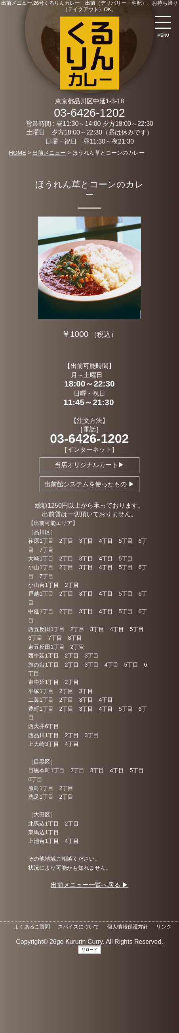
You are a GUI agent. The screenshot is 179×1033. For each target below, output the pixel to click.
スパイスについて (78, 927)
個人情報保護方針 (127, 927)
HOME (17, 152)
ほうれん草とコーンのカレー (89, 189)
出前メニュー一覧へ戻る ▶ (89, 885)
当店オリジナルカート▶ (89, 464)
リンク (163, 927)
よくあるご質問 (32, 927)
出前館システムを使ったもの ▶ (89, 484)
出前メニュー (49, 152)
